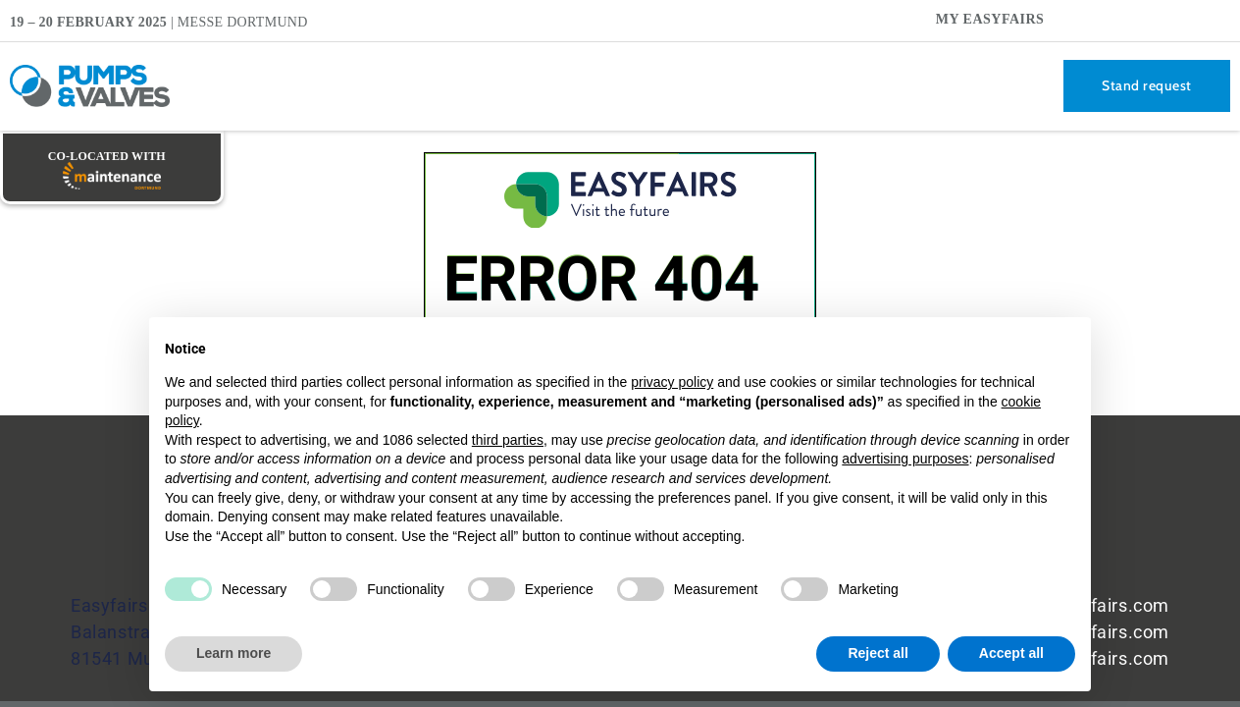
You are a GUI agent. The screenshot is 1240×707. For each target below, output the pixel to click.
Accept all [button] (1011, 653)
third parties (507, 440)
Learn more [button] (233, 653)
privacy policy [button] (672, 382)
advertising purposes (905, 458)
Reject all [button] (877, 653)
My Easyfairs (990, 19)
